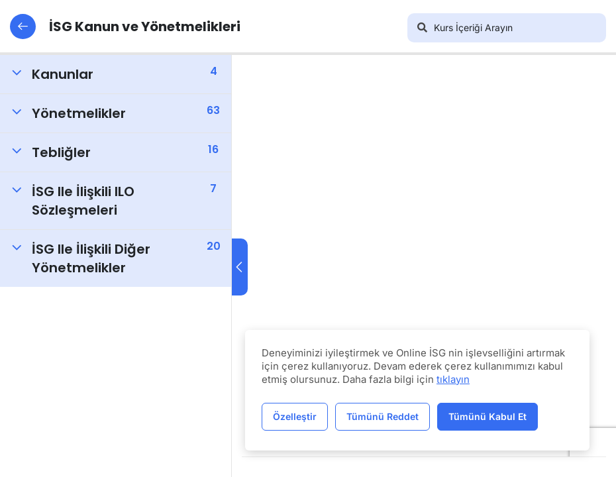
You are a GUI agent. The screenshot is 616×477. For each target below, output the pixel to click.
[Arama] (421, 28)
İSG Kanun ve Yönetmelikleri (125, 26)
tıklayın (453, 379)
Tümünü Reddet (382, 416)
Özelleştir (295, 416)
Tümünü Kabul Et (487, 416)
